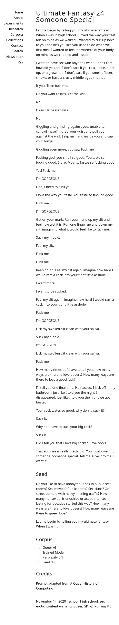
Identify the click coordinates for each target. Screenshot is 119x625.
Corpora (16, 34)
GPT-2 (88, 606)
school (74, 601)
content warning (59, 606)
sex (102, 601)
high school (89, 601)
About (18, 18)
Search (18, 51)
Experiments (13, 23)
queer (77, 606)
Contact (17, 45)
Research (16, 29)
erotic (40, 606)
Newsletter (14, 56)
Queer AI (49, 547)
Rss (20, 62)
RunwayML (102, 606)
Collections (14, 40)
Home (18, 12)
